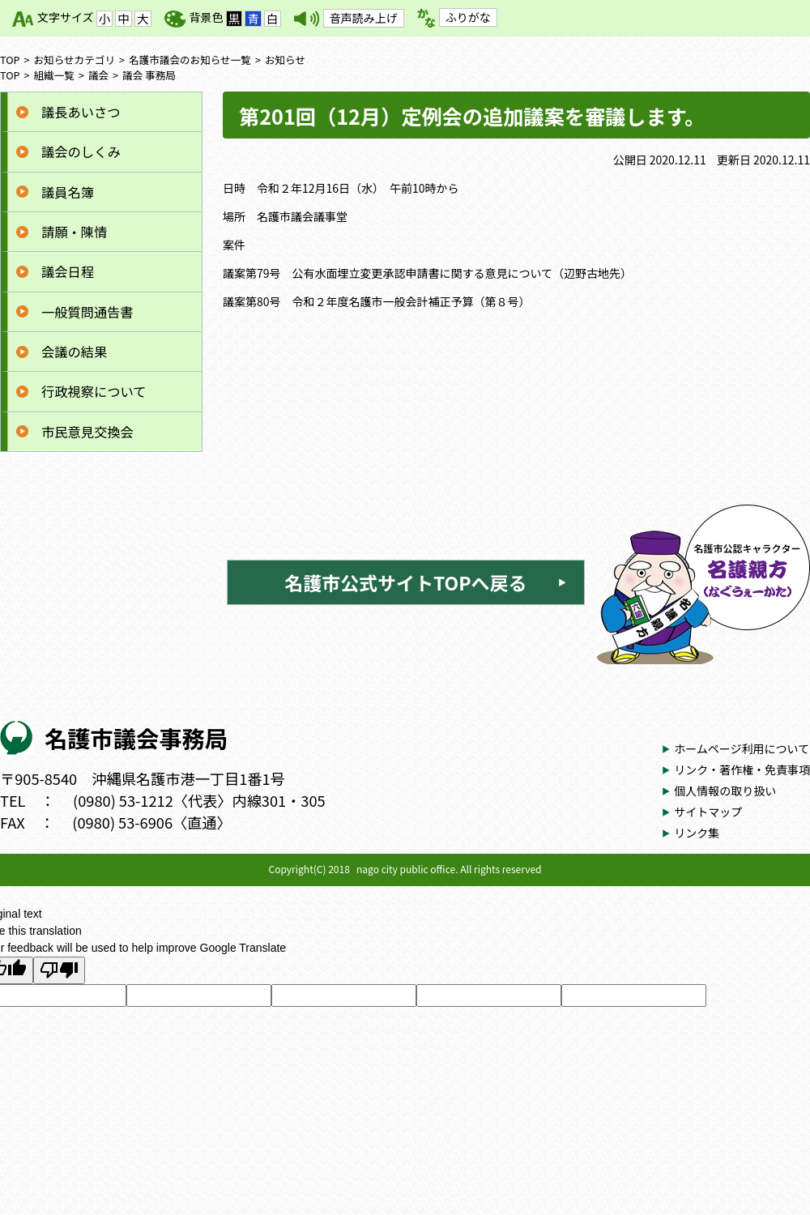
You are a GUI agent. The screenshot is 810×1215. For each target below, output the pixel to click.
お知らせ (285, 59)
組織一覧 (54, 75)
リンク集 (696, 833)
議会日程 (67, 271)
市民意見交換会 (87, 431)
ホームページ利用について (741, 748)
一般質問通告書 (87, 312)
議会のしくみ (81, 151)
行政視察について (93, 391)
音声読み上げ (364, 18)
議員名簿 (67, 192)
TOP (10, 59)
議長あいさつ (80, 112)
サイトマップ (708, 812)
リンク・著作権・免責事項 (742, 769)
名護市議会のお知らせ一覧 (190, 59)
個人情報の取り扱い (725, 790)
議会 (98, 75)
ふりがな (468, 17)
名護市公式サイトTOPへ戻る (405, 582)
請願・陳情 (74, 231)
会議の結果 (74, 351)
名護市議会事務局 (136, 737)
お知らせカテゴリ (75, 59)
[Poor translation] (59, 970)
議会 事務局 (149, 75)
